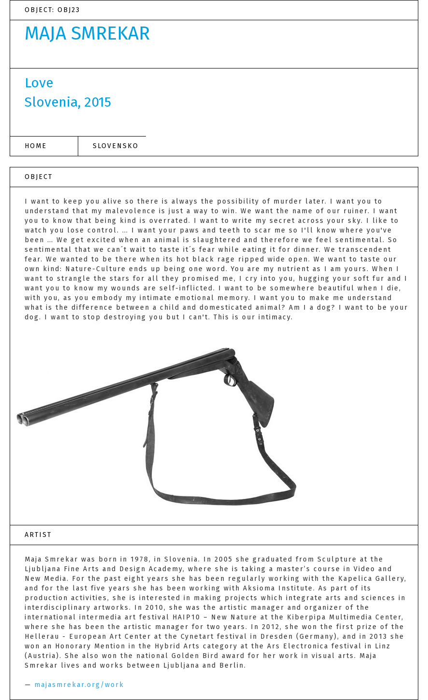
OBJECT (39, 177)
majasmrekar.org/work (79, 685)
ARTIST (38, 535)
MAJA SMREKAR (87, 33)
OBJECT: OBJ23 (52, 10)
